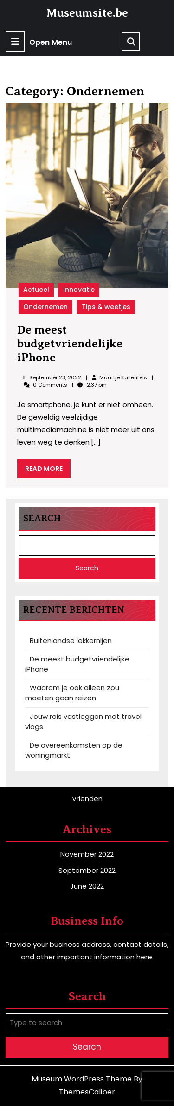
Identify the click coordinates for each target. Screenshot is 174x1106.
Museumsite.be (87, 12)
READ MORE (48, 470)
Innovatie (79, 289)
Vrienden (87, 798)
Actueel (36, 289)
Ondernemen (45, 306)
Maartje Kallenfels (123, 377)
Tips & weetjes (106, 306)
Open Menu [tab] (39, 41)
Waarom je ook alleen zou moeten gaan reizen (72, 693)
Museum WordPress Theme (82, 1079)
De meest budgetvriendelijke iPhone (69, 343)
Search (42, 518)
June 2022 (87, 886)
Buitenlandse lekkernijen (71, 640)
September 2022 (87, 870)
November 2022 (87, 854)
